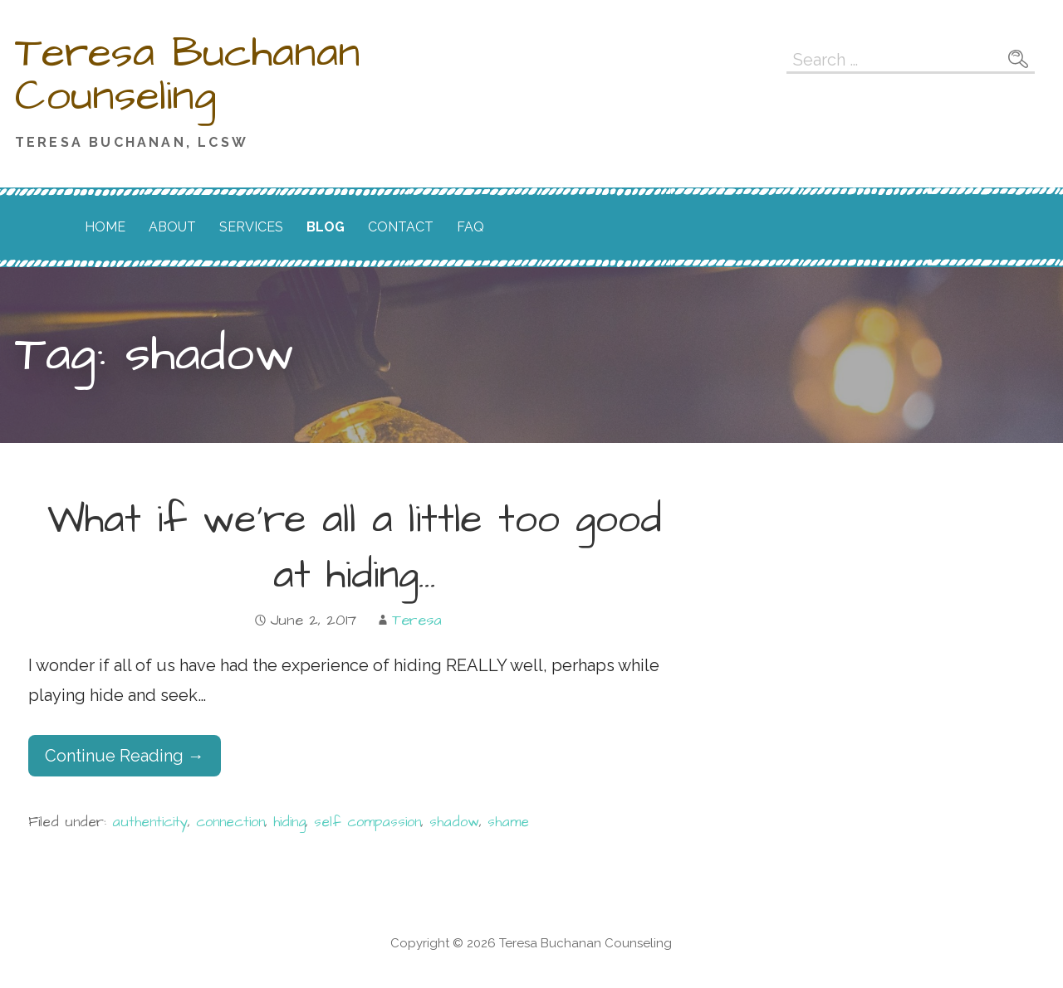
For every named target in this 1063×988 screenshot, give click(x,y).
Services (251, 227)
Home (105, 227)
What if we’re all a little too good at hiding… (354, 548)
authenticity (150, 822)
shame (508, 822)
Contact (401, 227)
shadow (454, 822)
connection (230, 822)
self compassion (367, 822)
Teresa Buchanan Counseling (187, 74)
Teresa (417, 620)
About (172, 227)
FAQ (470, 227)
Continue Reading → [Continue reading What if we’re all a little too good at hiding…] (124, 756)
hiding (289, 822)
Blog (325, 227)
